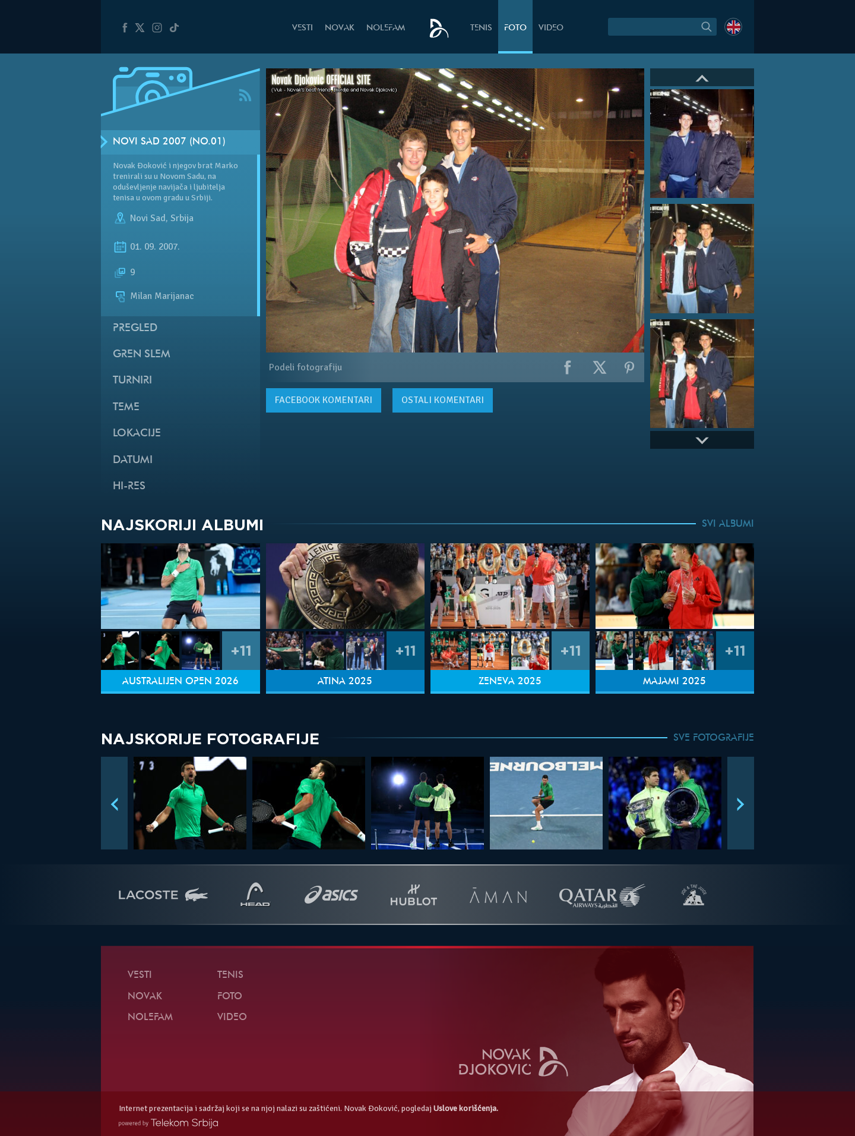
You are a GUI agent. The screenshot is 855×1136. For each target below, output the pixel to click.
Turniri (132, 380)
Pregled (135, 328)
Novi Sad (148, 219)
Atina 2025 (345, 682)
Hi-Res (129, 486)
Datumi (133, 460)
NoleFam (385, 28)
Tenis (481, 28)
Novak (339, 28)
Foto (515, 28)
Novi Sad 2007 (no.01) (169, 142)
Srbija (182, 219)
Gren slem (141, 354)
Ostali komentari (442, 400)
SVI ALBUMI (728, 524)
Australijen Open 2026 (180, 682)
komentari (323, 400)
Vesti (302, 28)
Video (551, 28)
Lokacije (137, 433)
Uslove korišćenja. (465, 1108)
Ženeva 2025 (510, 682)
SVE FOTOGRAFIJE (713, 738)
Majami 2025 (674, 682)
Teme (126, 407)
